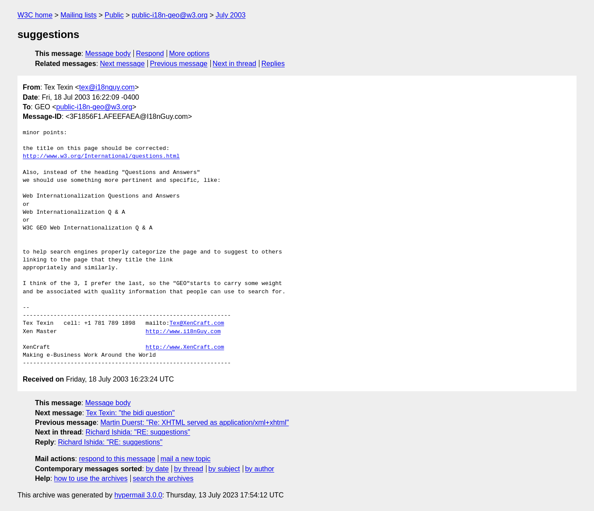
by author (259, 469)
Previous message (179, 63)
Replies (273, 63)
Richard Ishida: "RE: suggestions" (138, 432)
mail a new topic (186, 458)
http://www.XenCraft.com (185, 347)
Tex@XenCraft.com (196, 323)
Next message (122, 63)
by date (157, 469)
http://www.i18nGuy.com (183, 332)
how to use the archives (91, 478)
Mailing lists (78, 15)
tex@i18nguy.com (107, 87)
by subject (224, 469)
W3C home (34, 15)
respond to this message (117, 458)
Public (114, 15)
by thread (188, 469)
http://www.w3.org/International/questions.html (101, 156)
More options (189, 53)
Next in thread (234, 63)
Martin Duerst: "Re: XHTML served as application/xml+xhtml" (194, 422)
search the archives (163, 478)
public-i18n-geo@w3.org (170, 15)
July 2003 (231, 15)
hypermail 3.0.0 (138, 495)
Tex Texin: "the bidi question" (130, 413)
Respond (150, 53)
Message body (108, 53)
